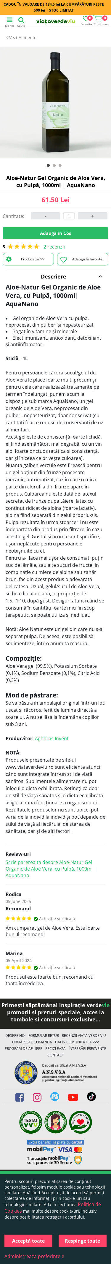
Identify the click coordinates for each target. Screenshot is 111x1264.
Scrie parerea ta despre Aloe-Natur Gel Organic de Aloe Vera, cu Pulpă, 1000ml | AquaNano (51, 869)
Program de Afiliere (23, 1048)
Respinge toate (82, 1241)
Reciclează (55, 1048)
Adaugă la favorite (81, 260)
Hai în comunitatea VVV (77, 1042)
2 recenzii (54, 246)
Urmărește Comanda (32, 1042)
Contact (55, 1055)
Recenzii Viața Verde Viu (84, 1035)
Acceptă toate (28, 1241)
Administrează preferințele (34, 1256)
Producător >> (25, 259)
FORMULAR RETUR (43, 1035)
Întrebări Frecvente (87, 1048)
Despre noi (15, 1035)
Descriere (72, 276)
